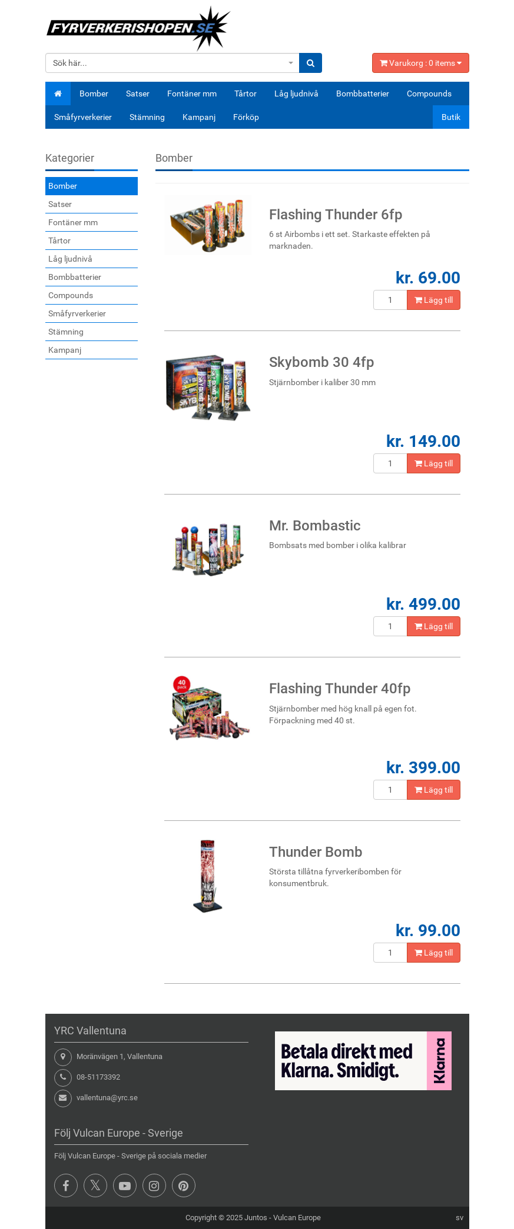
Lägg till (433, 300)
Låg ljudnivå (296, 93)
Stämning (147, 117)
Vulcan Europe (297, 1217)
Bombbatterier (362, 93)
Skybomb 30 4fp (321, 362)
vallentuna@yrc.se (107, 1097)
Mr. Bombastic (315, 525)
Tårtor (245, 93)
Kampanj (199, 117)
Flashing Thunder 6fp (336, 214)
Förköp (246, 117)
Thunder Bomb (316, 852)
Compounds (429, 93)
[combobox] (172, 63)
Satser (138, 93)
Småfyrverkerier (83, 117)
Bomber (93, 93)
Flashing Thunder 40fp (340, 688)
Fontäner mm (192, 93)
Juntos (255, 1217)
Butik (451, 117)
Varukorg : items (421, 63)
